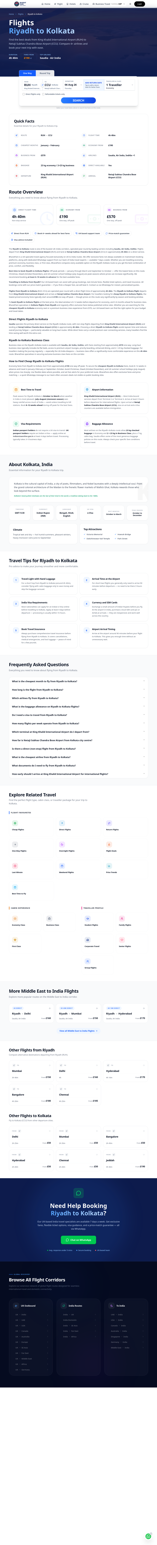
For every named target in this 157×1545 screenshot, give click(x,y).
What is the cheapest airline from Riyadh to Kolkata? (78, 757)
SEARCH (78, 100)
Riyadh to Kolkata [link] (35, 14)
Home (46, 4)
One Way (27, 73)
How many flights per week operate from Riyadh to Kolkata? (78, 723)
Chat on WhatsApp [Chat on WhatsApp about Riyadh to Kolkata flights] (78, 1239)
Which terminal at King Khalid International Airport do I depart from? (78, 731)
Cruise (84, 4)
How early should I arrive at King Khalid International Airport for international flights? (78, 773)
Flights (20, 14)
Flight (58, 4)
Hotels (71, 4)
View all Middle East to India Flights (78, 1031)
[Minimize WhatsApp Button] (151, 1533)
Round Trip (45, 73)
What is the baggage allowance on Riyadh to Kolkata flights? (78, 706)
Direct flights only (33, 94)
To (46, 82)
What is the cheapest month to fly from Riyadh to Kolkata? (78, 681)
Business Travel (101, 4)
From (26, 82)
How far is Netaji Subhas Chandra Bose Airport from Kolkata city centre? (78, 740)
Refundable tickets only (55, 94)
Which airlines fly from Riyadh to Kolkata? (78, 698)
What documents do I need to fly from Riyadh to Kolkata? (78, 765)
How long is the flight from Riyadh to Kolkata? (78, 689)
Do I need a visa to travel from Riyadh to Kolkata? (78, 715)
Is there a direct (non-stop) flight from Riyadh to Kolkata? (78, 748)
